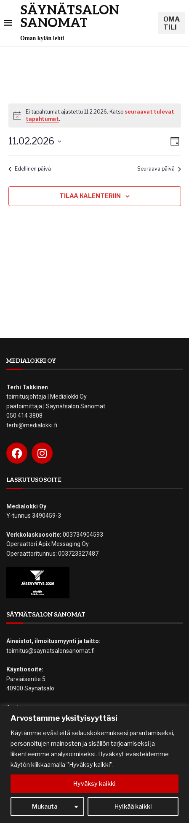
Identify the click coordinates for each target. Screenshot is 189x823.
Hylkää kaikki (133, 806)
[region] (94, 764)
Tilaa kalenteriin (90, 195)
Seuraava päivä (159, 169)
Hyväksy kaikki (94, 783)
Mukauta (44, 806)
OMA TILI (171, 23)
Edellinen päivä (29, 169)
